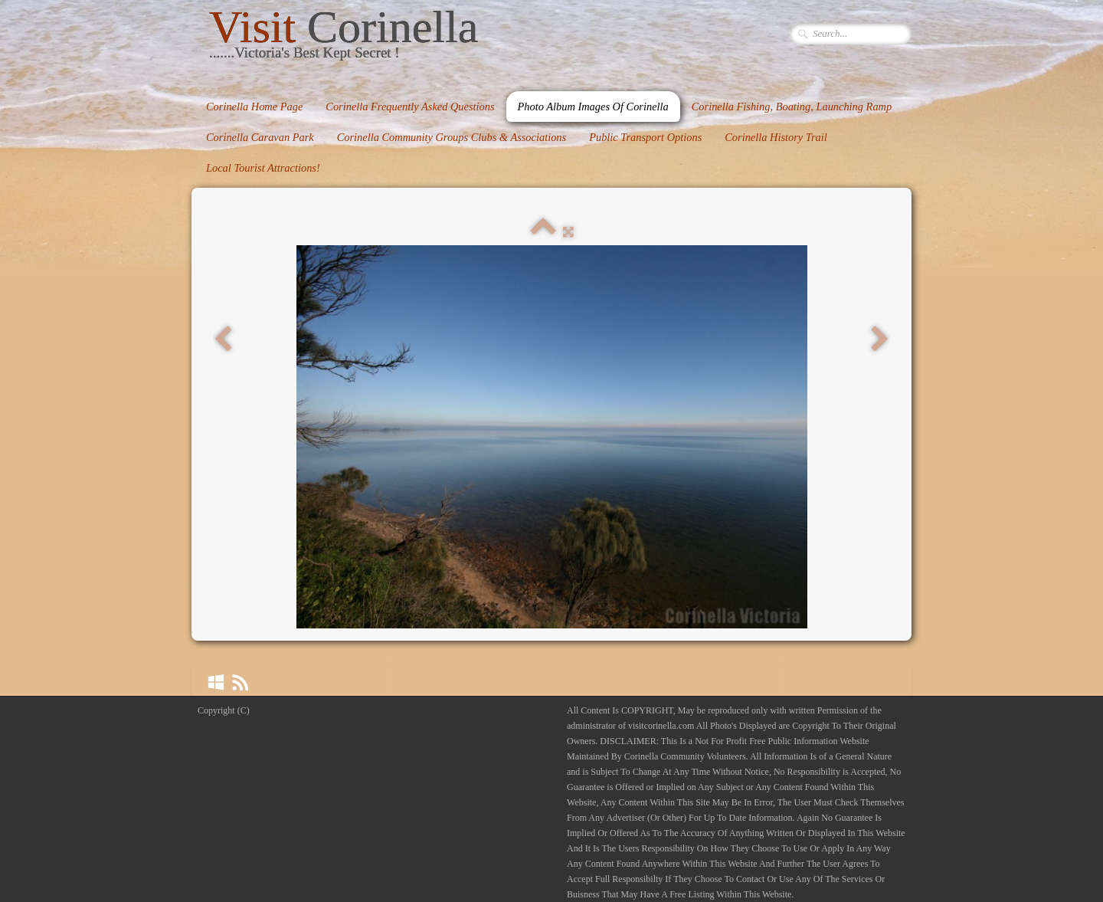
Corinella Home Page (254, 106)
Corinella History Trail (776, 137)
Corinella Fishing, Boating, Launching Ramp (792, 106)
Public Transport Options (645, 137)
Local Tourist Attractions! (263, 168)
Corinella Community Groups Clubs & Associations (451, 137)
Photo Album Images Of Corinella (593, 106)
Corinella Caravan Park (260, 137)
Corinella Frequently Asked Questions (410, 106)
